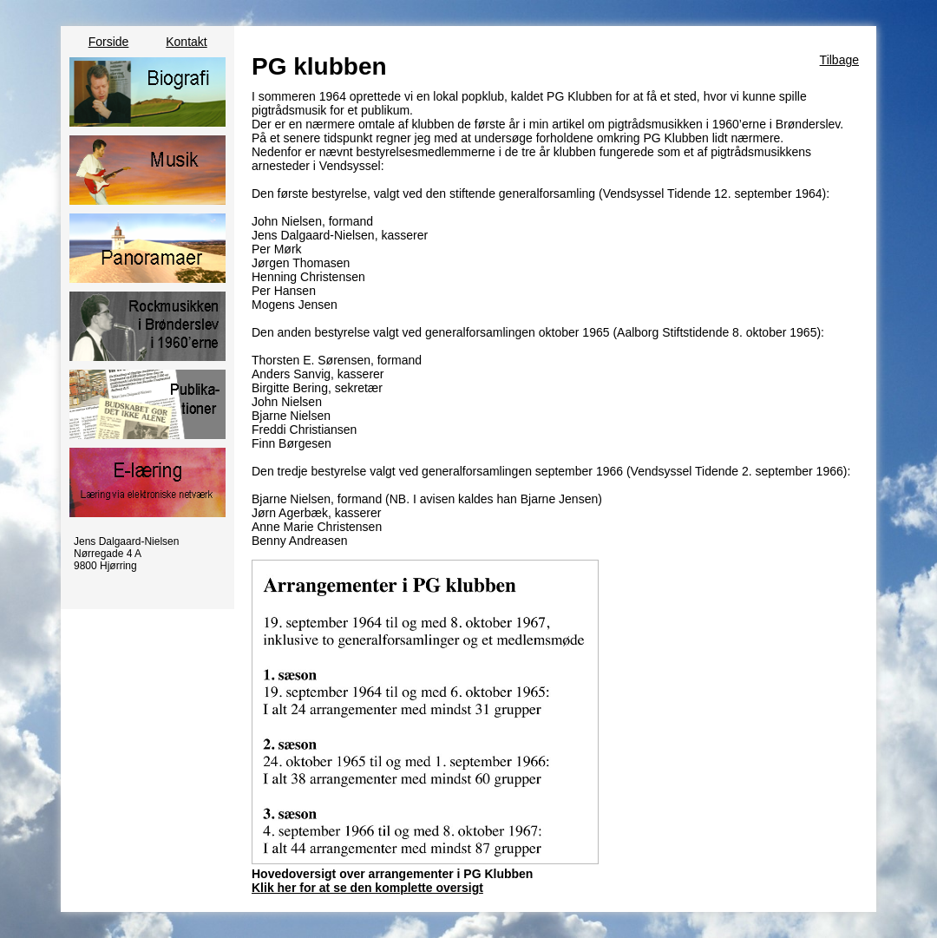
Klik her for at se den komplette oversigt (367, 888)
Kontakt (186, 42)
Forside (108, 42)
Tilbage (839, 60)
